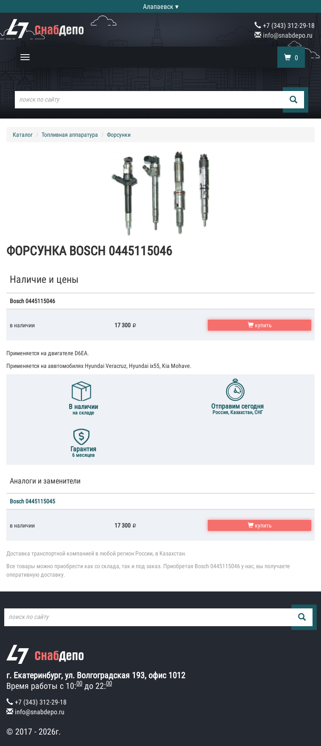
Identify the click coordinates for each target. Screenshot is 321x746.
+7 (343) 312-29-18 (284, 26)
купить (260, 325)
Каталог (23, 134)
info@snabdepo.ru (283, 35)
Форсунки (119, 134)
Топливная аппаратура (70, 134)
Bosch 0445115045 (32, 501)
